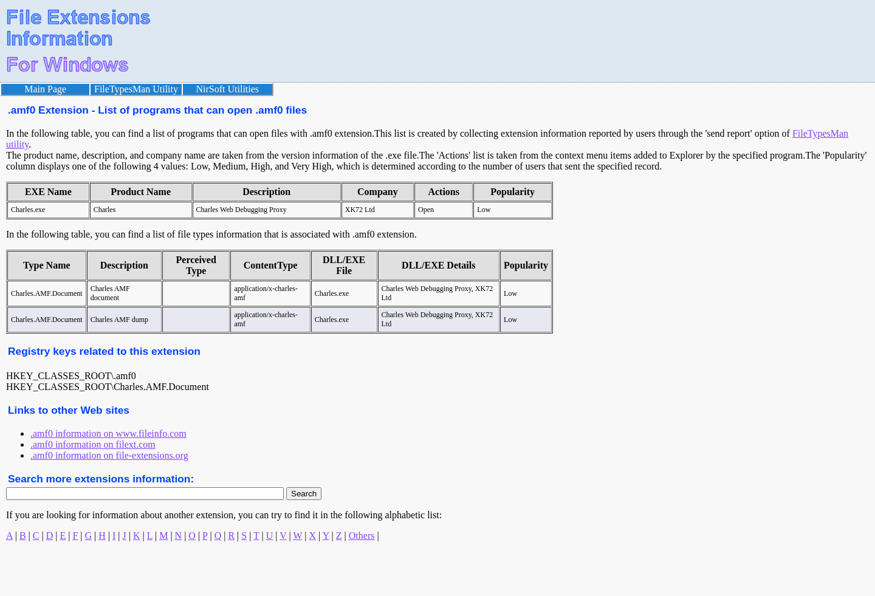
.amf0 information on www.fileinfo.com (108, 433)
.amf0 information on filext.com (93, 444)
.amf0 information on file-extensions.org (109, 455)
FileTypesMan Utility (136, 89)
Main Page (45, 89)
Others (362, 535)
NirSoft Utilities (227, 89)
